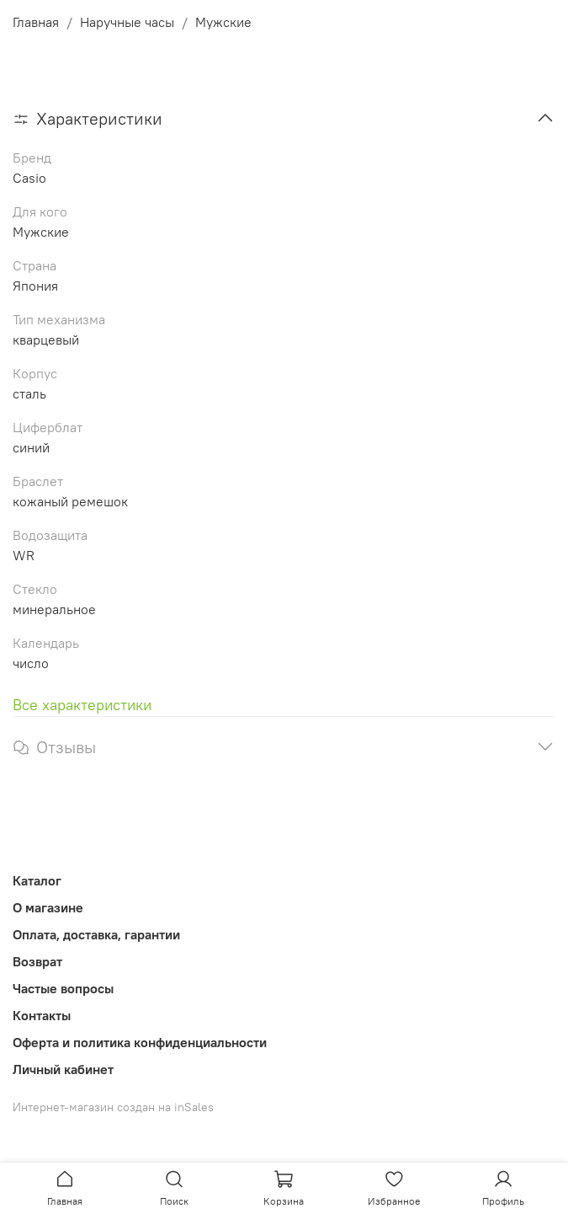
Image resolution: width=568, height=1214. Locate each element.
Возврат (37, 961)
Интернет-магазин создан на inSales (113, 1107)
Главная (36, 21)
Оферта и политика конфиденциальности (140, 1042)
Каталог (37, 880)
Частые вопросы (63, 988)
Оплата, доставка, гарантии (96, 934)
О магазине (48, 907)
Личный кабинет (63, 1069)
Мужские (223, 21)
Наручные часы (127, 21)
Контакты (42, 1015)
